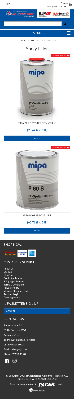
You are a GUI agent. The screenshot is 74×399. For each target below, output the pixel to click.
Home (24, 40)
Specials (8, 271)
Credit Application (13, 278)
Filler (40, 40)
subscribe (10, 311)
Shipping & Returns (14, 281)
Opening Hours (12, 297)
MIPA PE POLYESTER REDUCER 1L (37, 123)
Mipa (32, 40)
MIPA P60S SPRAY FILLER (37, 215)
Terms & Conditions (14, 284)
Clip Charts (10, 275)
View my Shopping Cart (16, 290)
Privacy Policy (11, 287)
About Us (8, 268)
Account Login (11, 294)
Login (7, 3)
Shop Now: (13, 244)
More (37, 138)
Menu (37, 33)
